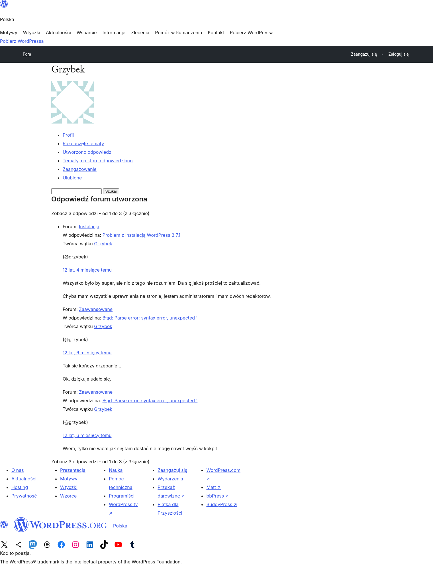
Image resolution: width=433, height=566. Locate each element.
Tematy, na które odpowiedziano (98, 160)
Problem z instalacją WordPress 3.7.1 (141, 235)
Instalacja (89, 226)
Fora (27, 54)
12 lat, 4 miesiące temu (87, 270)
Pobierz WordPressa (22, 41)
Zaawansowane (96, 309)
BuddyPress (221, 504)
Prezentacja (72, 470)
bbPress (217, 496)
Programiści (121, 496)
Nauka (115, 470)
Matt (213, 487)
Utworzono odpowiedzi (88, 152)
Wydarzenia (170, 479)
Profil (68, 135)
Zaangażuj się (172, 470)
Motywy (68, 479)
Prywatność (24, 496)
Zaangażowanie (80, 169)
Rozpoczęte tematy (83, 143)
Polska (120, 526)
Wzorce (68, 496)
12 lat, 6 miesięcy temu (87, 352)
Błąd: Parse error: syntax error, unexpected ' (150, 318)
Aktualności (23, 479)
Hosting (19, 487)
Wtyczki (68, 487)
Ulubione (72, 178)
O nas (17, 470)
